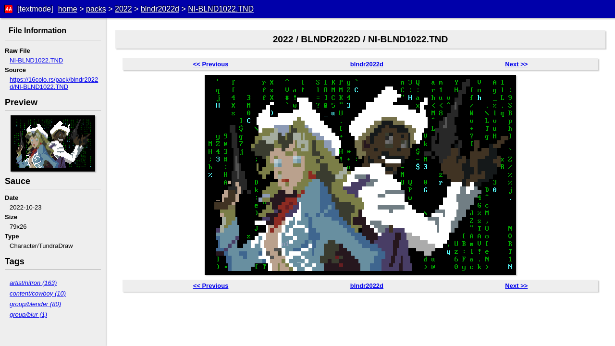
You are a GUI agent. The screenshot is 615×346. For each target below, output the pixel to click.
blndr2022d (160, 9)
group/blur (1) (28, 314)
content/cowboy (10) (38, 293)
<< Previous (211, 64)
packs (96, 9)
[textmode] (35, 9)
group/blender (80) (35, 304)
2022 (123, 9)
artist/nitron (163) (33, 282)
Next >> (516, 64)
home (67, 9)
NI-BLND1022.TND (221, 9)
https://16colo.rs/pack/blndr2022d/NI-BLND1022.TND (54, 83)
